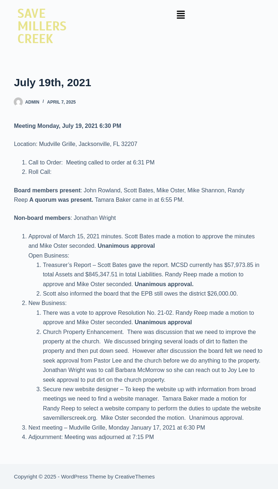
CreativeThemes (135, 476)
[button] (180, 15)
